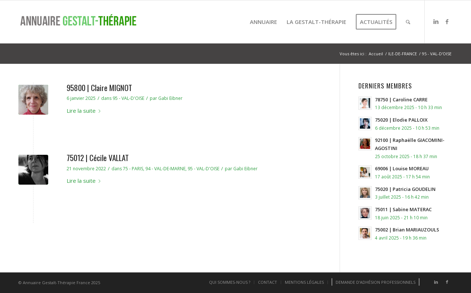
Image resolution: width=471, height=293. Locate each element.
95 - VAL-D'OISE (128, 98)
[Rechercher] (408, 21)
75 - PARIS (133, 168)
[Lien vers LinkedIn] (436, 21)
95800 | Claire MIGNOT (99, 87)
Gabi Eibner (170, 98)
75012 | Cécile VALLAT (98, 157)
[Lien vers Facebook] (447, 21)
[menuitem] (263, 21)
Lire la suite (85, 110)
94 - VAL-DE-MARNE (165, 168)
